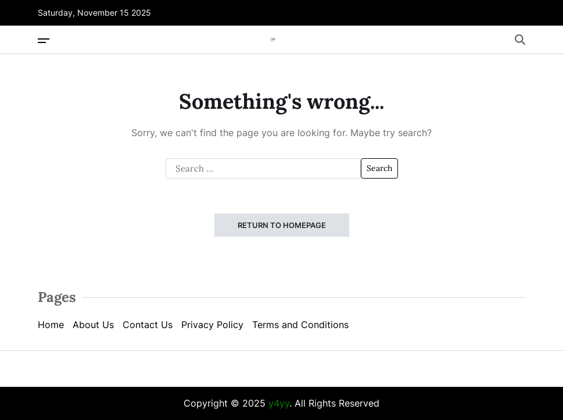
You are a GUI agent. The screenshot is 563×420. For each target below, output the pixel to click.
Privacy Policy (212, 324)
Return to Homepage (282, 225)
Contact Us (148, 324)
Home (51, 324)
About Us (93, 324)
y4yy (278, 403)
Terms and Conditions (300, 324)
